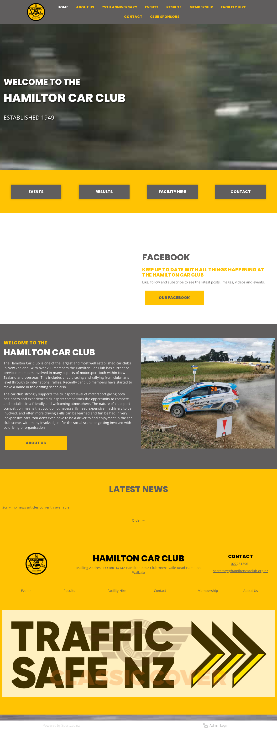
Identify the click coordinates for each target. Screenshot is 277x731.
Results (69, 590)
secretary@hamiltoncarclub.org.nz (240, 571)
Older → (138, 520)
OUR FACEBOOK (174, 297)
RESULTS (104, 191)
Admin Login (215, 725)
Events (26, 590)
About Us (250, 590)
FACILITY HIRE (172, 191)
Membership (208, 590)
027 (234, 563)
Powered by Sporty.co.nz (61, 725)
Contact (160, 590)
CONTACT (240, 191)
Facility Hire (117, 590)
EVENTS (36, 191)
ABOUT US (36, 443)
